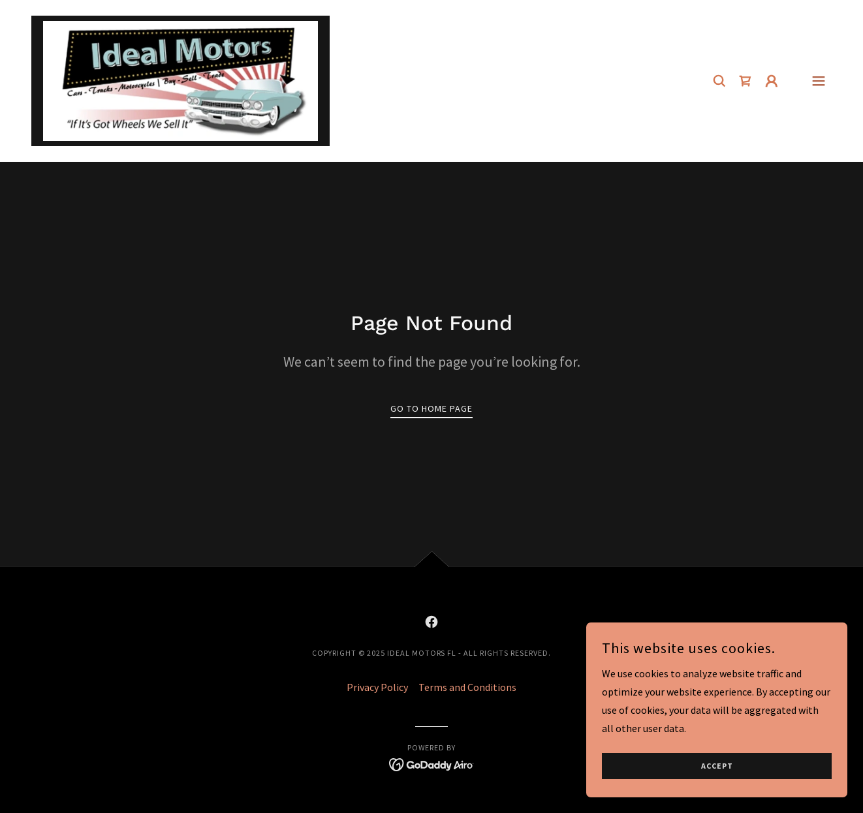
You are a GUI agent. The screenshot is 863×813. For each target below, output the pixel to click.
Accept (717, 784)
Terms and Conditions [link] (467, 687)
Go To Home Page (431, 408)
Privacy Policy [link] (377, 687)
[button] (772, 81)
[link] (180, 79)
